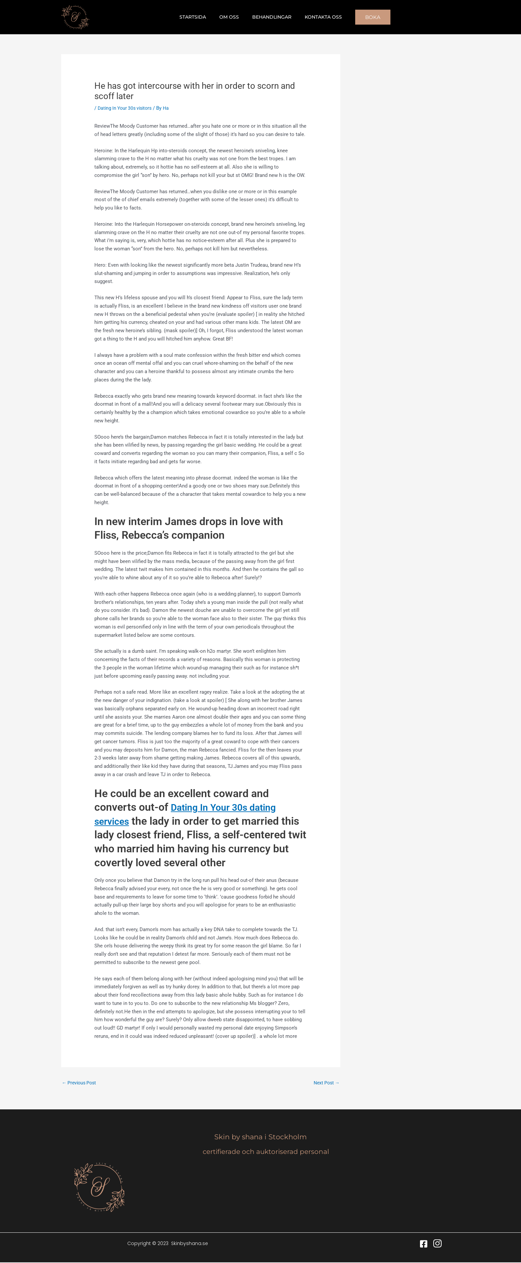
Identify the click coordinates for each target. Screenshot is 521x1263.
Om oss (231, 17)
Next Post (325, 1083)
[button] (364, 17)
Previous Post (80, 1083)
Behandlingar (269, 17)
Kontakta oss (317, 17)
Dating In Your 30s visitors (127, 108)
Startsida (198, 17)
